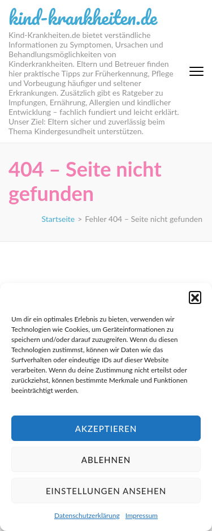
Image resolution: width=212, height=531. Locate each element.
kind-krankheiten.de (82, 17)
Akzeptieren (106, 428)
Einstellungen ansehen (106, 491)
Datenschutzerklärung (87, 515)
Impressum (142, 515)
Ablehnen (106, 460)
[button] (195, 297)
